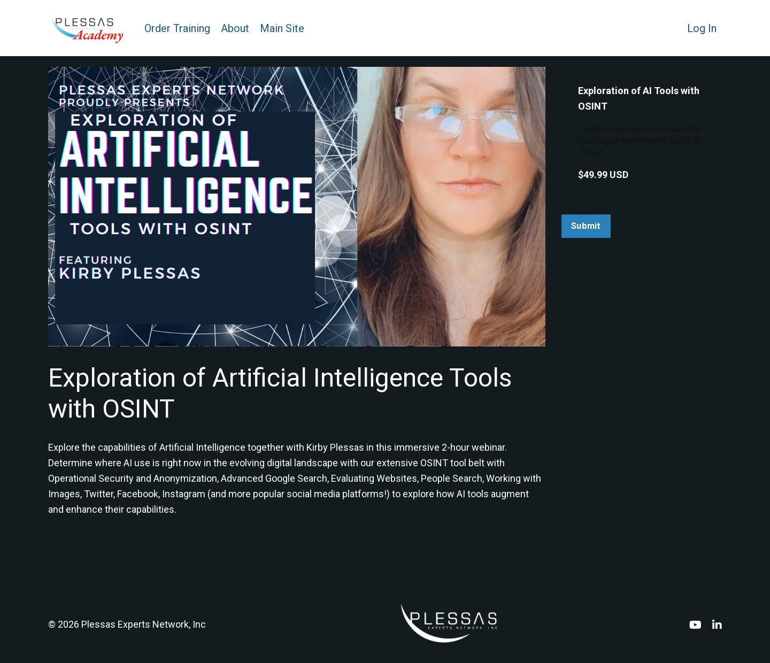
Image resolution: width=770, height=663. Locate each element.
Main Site (282, 28)
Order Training (177, 28)
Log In (702, 28)
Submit (586, 226)
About (235, 28)
